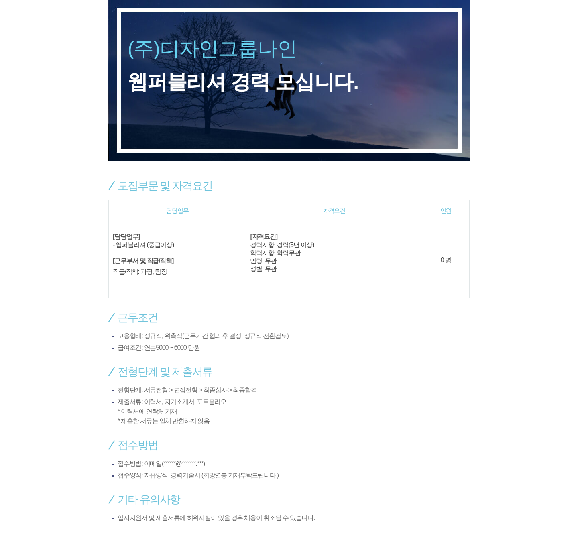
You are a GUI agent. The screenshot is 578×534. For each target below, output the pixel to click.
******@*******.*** (183, 463)
